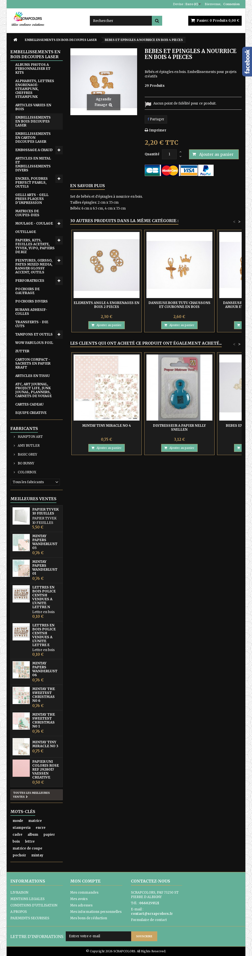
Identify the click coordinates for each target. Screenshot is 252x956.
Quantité (152, 154)
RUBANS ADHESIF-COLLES (31, 312)
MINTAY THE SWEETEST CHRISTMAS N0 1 (43, 720)
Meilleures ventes (33, 498)
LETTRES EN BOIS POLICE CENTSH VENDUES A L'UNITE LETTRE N (44, 597)
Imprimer (157, 130)
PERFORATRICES (29, 281)
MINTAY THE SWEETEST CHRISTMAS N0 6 (43, 695)
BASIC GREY (27, 454)
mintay (37, 855)
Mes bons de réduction (88, 918)
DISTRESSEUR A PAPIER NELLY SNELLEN (179, 428)
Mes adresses (81, 905)
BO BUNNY (25, 463)
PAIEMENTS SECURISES (29, 918)
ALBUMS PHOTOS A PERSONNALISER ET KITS (32, 69)
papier (49, 834)
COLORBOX (26, 472)
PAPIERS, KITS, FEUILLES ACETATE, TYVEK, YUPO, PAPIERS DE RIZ (35, 246)
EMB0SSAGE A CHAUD (34, 150)
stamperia (22, 828)
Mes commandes (84, 892)
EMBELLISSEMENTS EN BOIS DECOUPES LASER (33, 121)
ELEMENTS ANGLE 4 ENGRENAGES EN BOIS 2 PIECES (106, 305)
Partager (155, 119)
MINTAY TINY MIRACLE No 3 (45, 744)
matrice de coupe (27, 848)
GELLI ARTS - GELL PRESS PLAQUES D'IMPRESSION (31, 199)
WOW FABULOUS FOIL (34, 343)
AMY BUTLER (28, 445)
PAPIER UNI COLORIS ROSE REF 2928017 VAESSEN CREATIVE (45, 769)
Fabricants (24, 428)
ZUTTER (22, 351)
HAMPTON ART (30, 437)
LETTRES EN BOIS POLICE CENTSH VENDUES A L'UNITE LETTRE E (44, 635)
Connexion (231, 4)
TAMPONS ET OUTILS (34, 334)
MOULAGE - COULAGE (34, 223)
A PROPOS (18, 912)
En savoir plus (87, 185)
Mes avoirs (79, 899)
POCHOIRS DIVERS (31, 301)
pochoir (19, 855)
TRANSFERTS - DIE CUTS (31, 324)
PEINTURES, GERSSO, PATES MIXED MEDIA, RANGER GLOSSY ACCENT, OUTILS (33, 266)
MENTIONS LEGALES (27, 899)
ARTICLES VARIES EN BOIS (33, 107)
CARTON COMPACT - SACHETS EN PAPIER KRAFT (32, 363)
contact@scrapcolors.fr (152, 914)
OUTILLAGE (25, 232)
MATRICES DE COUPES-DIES (27, 213)
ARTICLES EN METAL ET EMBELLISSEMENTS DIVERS (33, 164)
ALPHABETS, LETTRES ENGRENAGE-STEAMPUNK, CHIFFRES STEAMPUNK (34, 89)
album (33, 834)
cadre (17, 834)
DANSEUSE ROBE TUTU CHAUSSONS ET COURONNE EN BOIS (179, 305)
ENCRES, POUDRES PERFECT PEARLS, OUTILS (31, 183)
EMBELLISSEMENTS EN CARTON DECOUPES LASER (33, 138)
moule (18, 821)
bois (16, 841)
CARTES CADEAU (29, 404)
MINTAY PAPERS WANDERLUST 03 (44, 542)
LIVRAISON (19, 892)
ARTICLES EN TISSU (32, 376)
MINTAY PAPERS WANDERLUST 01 (44, 567)
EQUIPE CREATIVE (31, 413)
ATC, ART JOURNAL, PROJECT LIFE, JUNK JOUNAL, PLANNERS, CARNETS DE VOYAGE (33, 390)
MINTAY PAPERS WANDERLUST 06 (44, 669)
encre (41, 828)
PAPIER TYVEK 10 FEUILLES (45, 511)
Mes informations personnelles (96, 912)
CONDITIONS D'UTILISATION (33, 905)
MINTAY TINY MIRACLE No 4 (106, 426)
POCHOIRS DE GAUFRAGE (27, 291)
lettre (30, 841)
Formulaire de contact (149, 920)
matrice (35, 821)
